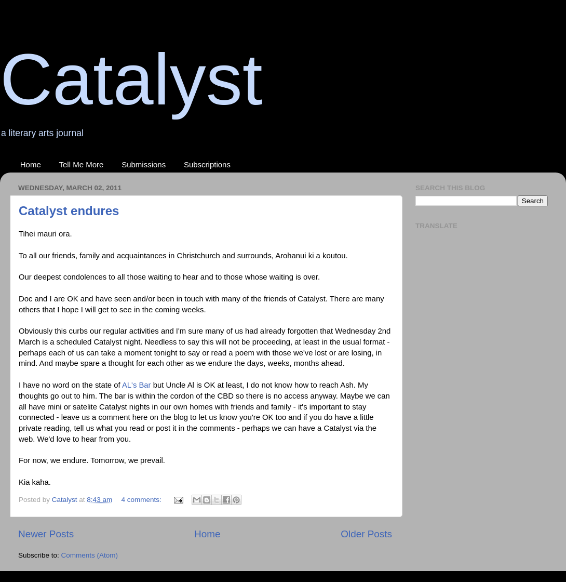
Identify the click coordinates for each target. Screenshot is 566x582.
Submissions (144, 164)
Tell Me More (81, 164)
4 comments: (142, 500)
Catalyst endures (69, 211)
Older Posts (366, 533)
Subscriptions (207, 164)
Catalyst (131, 79)
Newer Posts (46, 533)
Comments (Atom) (89, 555)
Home (30, 164)
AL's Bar (136, 385)
